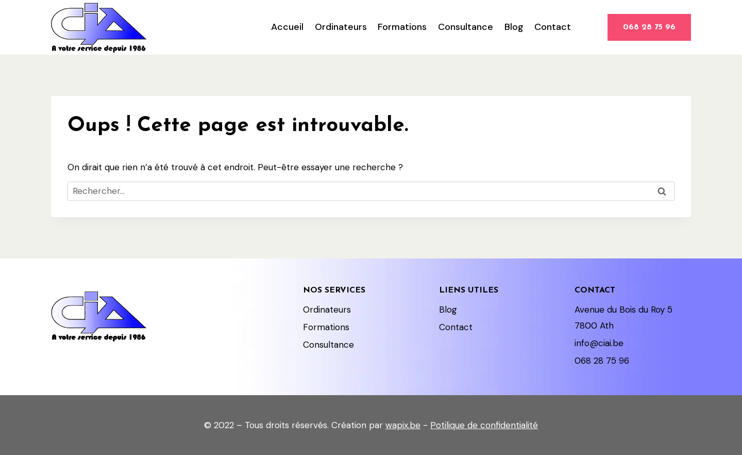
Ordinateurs (341, 27)
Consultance (465, 27)
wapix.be (402, 425)
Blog (514, 27)
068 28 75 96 (649, 27)
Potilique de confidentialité (484, 425)
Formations (402, 27)
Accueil (287, 27)
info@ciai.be (599, 343)
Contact (552, 27)
